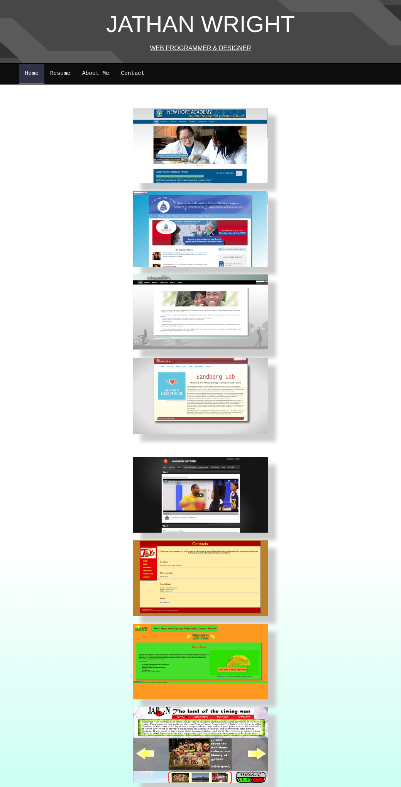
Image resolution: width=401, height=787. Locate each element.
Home (32, 73)
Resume (60, 73)
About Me (96, 73)
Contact (133, 73)
